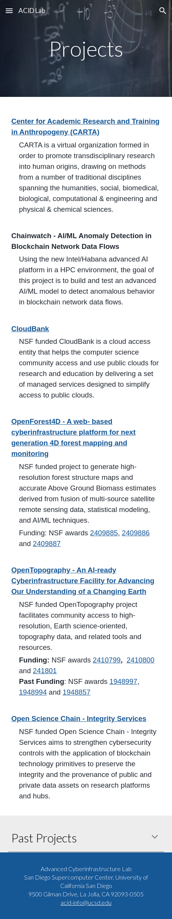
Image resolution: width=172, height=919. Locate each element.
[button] (9, 10)
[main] (86, 48)
